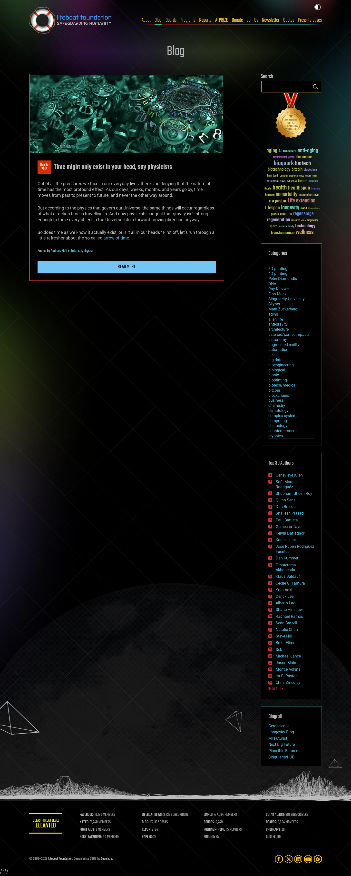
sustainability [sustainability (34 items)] (286, 227)
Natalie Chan (287, 629)
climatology (278, 410)
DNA (272, 283)
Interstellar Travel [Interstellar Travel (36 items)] (309, 195)
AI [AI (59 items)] (280, 151)
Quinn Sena (286, 500)
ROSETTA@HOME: (92, 837)
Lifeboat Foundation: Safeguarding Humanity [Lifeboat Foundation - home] (70, 20)
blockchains (278, 395)
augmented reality (283, 344)
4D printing (277, 273)
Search (315, 86)
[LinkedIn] (298, 859)
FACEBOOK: (88, 815)
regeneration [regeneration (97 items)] (278, 220)
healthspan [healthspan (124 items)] (299, 188)
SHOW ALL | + (275, 689)
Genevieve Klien (289, 475)
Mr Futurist (277, 738)
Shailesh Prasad (290, 513)
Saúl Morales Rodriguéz (287, 484)
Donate (237, 20)
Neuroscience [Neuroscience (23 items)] (314, 209)
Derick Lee (284, 596)
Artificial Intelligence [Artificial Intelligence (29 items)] (283, 157)
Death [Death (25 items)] (314, 176)
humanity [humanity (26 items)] (315, 189)
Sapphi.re (106, 859)
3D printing (277, 268)
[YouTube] (308, 859)
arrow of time (116, 237)
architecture (278, 329)
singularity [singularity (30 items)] (312, 220)
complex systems (283, 415)
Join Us (252, 20)
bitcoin (274, 390)
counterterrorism (282, 430)
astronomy (277, 339)
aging (273, 314)
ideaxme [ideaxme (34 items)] (269, 195)
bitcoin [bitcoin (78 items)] (297, 169)
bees (272, 354)
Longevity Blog (281, 732)
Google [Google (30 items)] (267, 188)
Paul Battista (287, 520)
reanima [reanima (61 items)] (286, 214)
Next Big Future (281, 744)
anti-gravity (278, 324)
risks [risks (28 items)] (303, 220)
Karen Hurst (286, 540)
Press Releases (310, 20)
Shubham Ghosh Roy (294, 493)
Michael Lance (288, 656)
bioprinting (277, 380)
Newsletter (270, 20)
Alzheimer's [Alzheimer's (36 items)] (289, 151)
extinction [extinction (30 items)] (292, 181)
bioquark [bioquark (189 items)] (284, 163)
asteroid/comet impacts (289, 334)
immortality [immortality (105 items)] (286, 194)
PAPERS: (148, 837)
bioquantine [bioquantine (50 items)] (304, 157)
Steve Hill (284, 636)
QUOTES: (271, 837)
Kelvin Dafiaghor (290, 533)
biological (276, 370)
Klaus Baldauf (288, 576)
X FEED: (85, 822)
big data (275, 360)
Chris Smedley (288, 682)
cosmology (277, 425)
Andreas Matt (59, 251)
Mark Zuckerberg (282, 309)
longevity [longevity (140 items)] (290, 208)
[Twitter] (288, 859)
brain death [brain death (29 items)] (272, 176)
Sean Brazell (286, 623)
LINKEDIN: (211, 815)
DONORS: (210, 822)
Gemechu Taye (288, 526)
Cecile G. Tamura (290, 583)
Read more (127, 267)
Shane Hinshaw (289, 609)
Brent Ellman (287, 642)
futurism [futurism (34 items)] (313, 181)
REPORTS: (149, 829)
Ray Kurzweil (279, 289)
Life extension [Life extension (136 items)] (301, 201)
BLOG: (146, 822)
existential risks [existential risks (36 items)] (276, 181)
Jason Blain (286, 662)
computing (277, 420)
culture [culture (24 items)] (308, 176)
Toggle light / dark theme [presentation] (317, 7)
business (276, 400)
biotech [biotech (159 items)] (303, 163)
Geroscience (278, 726)
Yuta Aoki (284, 589)
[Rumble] (318, 859)
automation (278, 349)
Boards (171, 20)
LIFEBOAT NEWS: (153, 815)
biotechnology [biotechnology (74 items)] (279, 169)
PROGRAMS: (273, 829)
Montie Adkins (288, 669)
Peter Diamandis (282, 278)
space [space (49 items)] (273, 226)
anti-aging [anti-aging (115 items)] (308, 151)
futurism (76, 251)
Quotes (288, 20)
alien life (275, 319)
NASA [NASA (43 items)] (304, 208)
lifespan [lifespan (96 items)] (272, 208)
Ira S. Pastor (286, 676)
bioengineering (281, 365)
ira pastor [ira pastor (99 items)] (277, 201)
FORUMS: (210, 837)
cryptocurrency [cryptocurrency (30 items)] (296, 176)
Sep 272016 (44, 167)
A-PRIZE (221, 20)
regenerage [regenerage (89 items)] (303, 214)
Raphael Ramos (289, 616)
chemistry (276, 405)
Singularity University (286, 299)
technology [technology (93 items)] (305, 226)
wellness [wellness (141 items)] (304, 232)
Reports (205, 20)
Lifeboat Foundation (60, 859)
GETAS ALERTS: (275, 815)
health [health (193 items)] (280, 187)
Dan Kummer (287, 558)
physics (88, 251)
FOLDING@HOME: (215, 829)
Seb (279, 649)
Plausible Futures (283, 750)
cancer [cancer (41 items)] (284, 176)
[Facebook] (279, 859)
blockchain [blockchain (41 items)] (310, 170)
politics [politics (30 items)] (275, 214)
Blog (158, 20)
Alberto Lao (285, 603)
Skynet (274, 304)
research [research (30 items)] (295, 220)
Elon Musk (277, 294)
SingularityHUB (281, 757)
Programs (187, 20)
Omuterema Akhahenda (286, 567)
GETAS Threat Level (46, 824)
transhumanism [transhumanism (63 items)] (282, 232)
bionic (273, 375)
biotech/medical (282, 385)
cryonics (275, 436)
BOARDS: (271, 822)
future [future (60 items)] (302, 181)
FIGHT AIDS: (88, 829)
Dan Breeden (287, 506)
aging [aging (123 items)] (271, 151)
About (146, 20)
